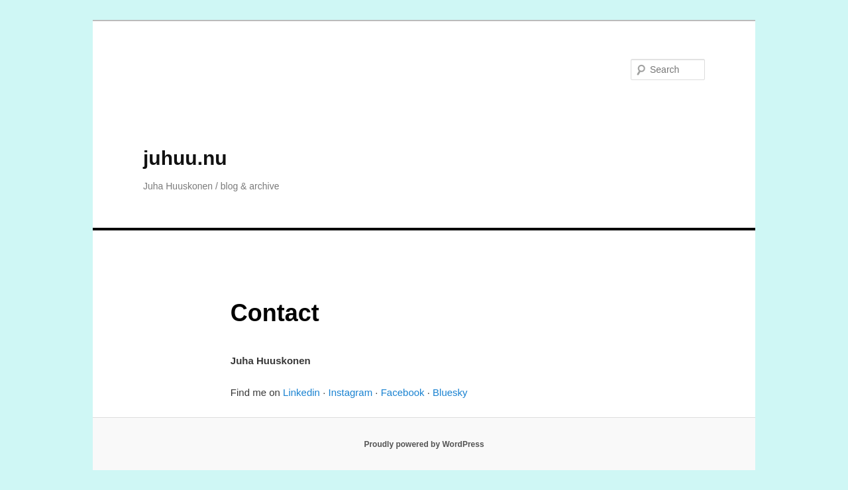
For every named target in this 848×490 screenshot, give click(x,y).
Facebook (403, 392)
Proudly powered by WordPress (424, 444)
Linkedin (301, 392)
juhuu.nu (185, 158)
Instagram (350, 392)
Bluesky (450, 392)
